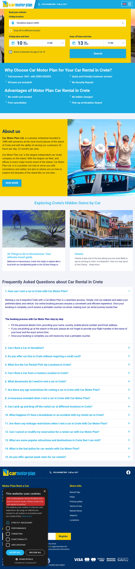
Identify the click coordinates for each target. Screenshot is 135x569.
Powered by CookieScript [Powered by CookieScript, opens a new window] (26, 563)
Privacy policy (76, 501)
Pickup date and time (19, 36)
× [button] (44, 491)
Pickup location (16, 16)
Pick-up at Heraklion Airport (87, 102)
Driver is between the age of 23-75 (29, 52)
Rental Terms (76, 511)
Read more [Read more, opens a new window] (27, 516)
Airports (73, 515)
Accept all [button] (15, 552)
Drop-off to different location (27, 30)
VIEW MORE (11, 183)
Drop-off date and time (80, 36)
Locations (74, 520)
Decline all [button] (35, 552)
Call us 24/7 (52, 4)
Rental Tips (75, 492)
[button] (3, 36)
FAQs (72, 497)
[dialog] (25, 527)
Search (98, 53)
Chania (79, 253)
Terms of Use (76, 506)
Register (63, 536)
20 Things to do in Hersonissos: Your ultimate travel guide (29, 255)
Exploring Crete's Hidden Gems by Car (67, 203)
